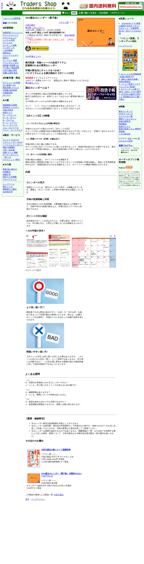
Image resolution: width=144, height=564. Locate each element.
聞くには (8, 157)
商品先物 (7, 87)
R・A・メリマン (10, 122)
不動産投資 (8, 93)
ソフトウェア (9, 145)
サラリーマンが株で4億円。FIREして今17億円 (130, 90)
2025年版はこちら (33, 56)
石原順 (14, 105)
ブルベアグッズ (10, 179)
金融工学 (7, 174)
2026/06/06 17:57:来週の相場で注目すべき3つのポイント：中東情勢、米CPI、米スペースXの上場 (130, 28)
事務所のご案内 (10, 189)
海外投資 (13, 90)
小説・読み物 (9, 150)
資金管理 (15, 68)
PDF (129, 138)
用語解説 (123, 124)
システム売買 (9, 40)
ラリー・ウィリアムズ (12, 130)
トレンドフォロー (11, 55)
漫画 (5, 152)
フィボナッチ (9, 48)
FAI (17, 65)
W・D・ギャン (9, 117)
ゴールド (15, 87)
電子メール (8, 187)
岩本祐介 (7, 107)
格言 (16, 73)
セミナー (7, 140)
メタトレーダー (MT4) (12, 142)
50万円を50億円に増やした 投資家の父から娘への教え (130, 96)
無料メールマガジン (127, 119)
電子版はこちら (32, 83)
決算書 (12, 65)
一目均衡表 (8, 50)
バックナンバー (126, 46)
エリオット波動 (10, 45)
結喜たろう (8, 112)
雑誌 (5, 147)
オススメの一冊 (126, 116)
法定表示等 (8, 192)
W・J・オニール (10, 125)
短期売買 (7, 32)
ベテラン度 (63, 22)
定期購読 (11, 147)
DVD (13, 140)
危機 (5, 73)
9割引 (17, 159)
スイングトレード (11, 35)
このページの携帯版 (12, 18)
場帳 (16, 152)
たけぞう (15, 107)
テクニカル (8, 43)
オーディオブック (11, 155)
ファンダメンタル (11, 63)
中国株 (6, 90)
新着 (5, 23)
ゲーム (10, 152)
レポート (19, 145)
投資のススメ (125, 126)
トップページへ (38, 499)
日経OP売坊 (8, 110)
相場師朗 (7, 105)
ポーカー (7, 95)
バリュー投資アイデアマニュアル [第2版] (129, 85)
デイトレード (17, 32)
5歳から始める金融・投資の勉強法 (129, 80)
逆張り (6, 58)
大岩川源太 (30, 25)
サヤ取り (7, 68)
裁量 (15, 60)
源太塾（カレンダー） (35, 27)
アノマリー (8, 60)
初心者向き (12, 169)
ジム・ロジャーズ (11, 128)
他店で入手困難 (10, 177)
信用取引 (7, 172)
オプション (8, 82)
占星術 (10, 73)
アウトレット (9, 159)
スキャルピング (10, 38)
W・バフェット (10, 115)
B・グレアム (8, 120)
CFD (14, 85)
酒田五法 (7, 53)
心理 (5, 70)
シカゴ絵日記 (125, 134)
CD (17, 140)
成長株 (6, 65)
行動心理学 (12, 70)
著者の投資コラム (127, 129)
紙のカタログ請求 (129, 139)
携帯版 (2, 6)
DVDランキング (126, 114)
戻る (27, 499)
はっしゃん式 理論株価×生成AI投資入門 (130, 75)
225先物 (16, 82)
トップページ (9, 184)
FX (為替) (7, 85)
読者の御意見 (125, 121)
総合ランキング (126, 111)
